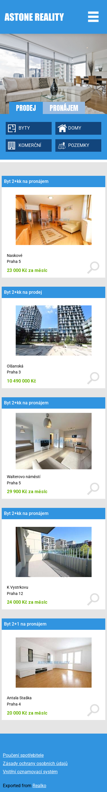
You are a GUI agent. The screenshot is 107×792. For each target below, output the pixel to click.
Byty (24, 128)
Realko (39, 785)
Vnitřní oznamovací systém (30, 771)
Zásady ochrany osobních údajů (35, 763)
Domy (74, 128)
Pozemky (78, 145)
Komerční (30, 145)
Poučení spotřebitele (23, 755)
